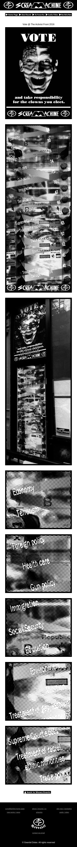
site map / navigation (64, 809)
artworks (39, 812)
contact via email (38, 833)
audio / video (64, 812)
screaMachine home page (15, 809)
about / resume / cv (39, 809)
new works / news (13, 812)
